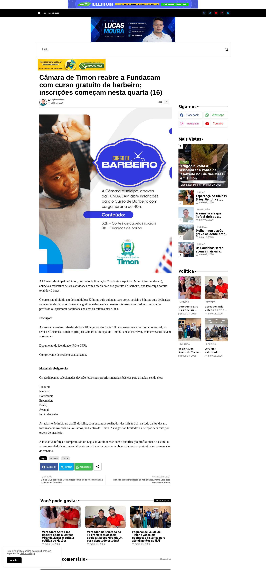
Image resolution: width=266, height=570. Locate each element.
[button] (226, 49)
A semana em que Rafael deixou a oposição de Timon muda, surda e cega (210, 215)
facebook (192, 115)
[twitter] (210, 13)
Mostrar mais (162, 500)
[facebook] (204, 13)
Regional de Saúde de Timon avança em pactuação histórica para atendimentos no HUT (148, 536)
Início (45, 49)
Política (54, 458)
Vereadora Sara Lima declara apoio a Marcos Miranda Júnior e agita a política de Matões (58, 536)
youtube (218, 123)
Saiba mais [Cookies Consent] (26, 553)
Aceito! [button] (14, 560)
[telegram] (228, 13)
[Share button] (97, 467)
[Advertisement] (203, 78)
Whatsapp (85, 467)
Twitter (68, 467)
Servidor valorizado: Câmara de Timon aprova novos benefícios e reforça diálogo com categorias (215, 350)
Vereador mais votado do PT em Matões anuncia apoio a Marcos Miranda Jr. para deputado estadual (104, 536)
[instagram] (222, 13)
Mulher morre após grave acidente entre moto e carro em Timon (211, 232)
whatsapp (218, 115)
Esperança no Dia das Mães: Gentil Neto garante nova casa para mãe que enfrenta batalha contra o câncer (211, 197)
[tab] (45, 49)
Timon (65, 458)
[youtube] (216, 13)
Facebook (51, 467)
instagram (193, 123)
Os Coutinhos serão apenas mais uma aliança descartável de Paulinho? (210, 249)
